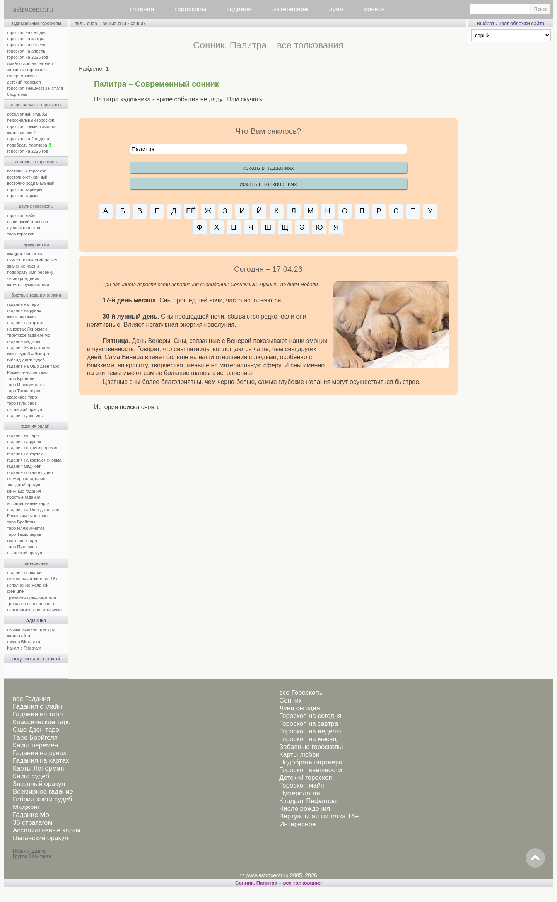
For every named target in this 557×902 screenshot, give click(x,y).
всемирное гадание (26, 478)
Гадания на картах (41, 760)
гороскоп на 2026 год (27, 57)
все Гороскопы (301, 692)
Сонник (290, 700)
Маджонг (26, 807)
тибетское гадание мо (28, 335)
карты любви (21, 132)
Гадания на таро (38, 714)
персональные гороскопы (36, 104)
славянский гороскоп (27, 221)
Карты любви (299, 754)
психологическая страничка (34, 609)
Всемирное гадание (43, 791)
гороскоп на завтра (25, 38)
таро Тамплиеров (24, 391)
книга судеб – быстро (28, 353)
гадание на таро (23, 304)
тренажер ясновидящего (31, 603)
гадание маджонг (24, 341)
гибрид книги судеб (26, 360)
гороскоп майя (21, 215)
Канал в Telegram (24, 648)
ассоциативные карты (28, 503)
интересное (290, 9)
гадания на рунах (24, 441)
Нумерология (299, 793)
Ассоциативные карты (46, 830)
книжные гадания (24, 491)
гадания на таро (23, 435)
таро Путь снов (22, 403)
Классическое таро (42, 722)
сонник (374, 9)
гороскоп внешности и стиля (35, 88)
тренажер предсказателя (31, 597)
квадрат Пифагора (25, 253)
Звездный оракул (39, 784)
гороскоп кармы (22, 195)
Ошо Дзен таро (36, 729)
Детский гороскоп (305, 777)
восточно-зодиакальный (31, 183)
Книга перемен (35, 745)
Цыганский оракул (40, 838)
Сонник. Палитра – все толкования (278, 883)
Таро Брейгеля (35, 737)
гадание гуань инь (25, 415)
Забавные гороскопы (311, 746)
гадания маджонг (24, 466)
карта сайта (18, 635)
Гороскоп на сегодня (310, 716)
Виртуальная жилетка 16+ (319, 816)
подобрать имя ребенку (30, 272)
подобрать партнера (29, 145)
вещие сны (114, 23)
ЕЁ (191, 211)
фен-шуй (15, 591)
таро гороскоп (20, 234)
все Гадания (31, 699)
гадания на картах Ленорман (36, 460)
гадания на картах (25, 454)
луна (336, 9)
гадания (239, 9)
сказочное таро (22, 397)
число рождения (23, 278)
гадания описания (25, 572)
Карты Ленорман (38, 768)
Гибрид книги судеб (42, 799)
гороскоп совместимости (31, 126)
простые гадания (23, 497)
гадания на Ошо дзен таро (33, 509)
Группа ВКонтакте (32, 856)
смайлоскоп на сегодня (30, 63)
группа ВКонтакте (24, 641)
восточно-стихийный (27, 177)
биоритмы (17, 94)
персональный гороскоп (30, 120)
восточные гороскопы (36, 161)
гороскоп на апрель (26, 51)
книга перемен (21, 316)
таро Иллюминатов (26, 384)
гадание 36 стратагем (28, 347)
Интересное (297, 824)
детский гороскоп (24, 82)
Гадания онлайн (37, 706)
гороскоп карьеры (24, 189)
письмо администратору (31, 629)
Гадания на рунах (40, 753)
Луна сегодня (299, 708)
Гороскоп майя (301, 785)
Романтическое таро (27, 372)
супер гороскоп (22, 75)
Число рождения (304, 808)
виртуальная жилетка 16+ (32, 578)
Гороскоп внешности (310, 770)
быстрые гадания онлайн (36, 295)
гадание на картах (25, 323)
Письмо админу (29, 851)
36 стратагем (32, 822)
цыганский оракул (24, 409)
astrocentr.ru (33, 9)
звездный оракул (23, 485)
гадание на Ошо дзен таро (33, 366)
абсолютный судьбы (27, 114)
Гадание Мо (31, 814)
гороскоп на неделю (26, 45)
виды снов (86, 23)
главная (142, 9)
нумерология (36, 244)
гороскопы (190, 9)
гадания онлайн (36, 426)
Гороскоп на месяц (308, 739)
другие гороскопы (36, 206)
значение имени (23, 266)
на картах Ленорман (27, 329)
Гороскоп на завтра (308, 723)
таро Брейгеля (21, 378)
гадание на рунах (24, 310)
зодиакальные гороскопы (36, 23)
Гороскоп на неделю (310, 731)
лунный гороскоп (23, 227)
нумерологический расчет (32, 259)
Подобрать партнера (311, 762)
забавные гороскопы (27, 69)
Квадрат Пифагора (308, 801)
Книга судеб (31, 776)
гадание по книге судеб (30, 472)
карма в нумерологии (28, 284)
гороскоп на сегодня (27, 32)
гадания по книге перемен (32, 447)
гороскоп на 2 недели (28, 138)
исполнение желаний (28, 585)
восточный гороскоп (26, 171)
